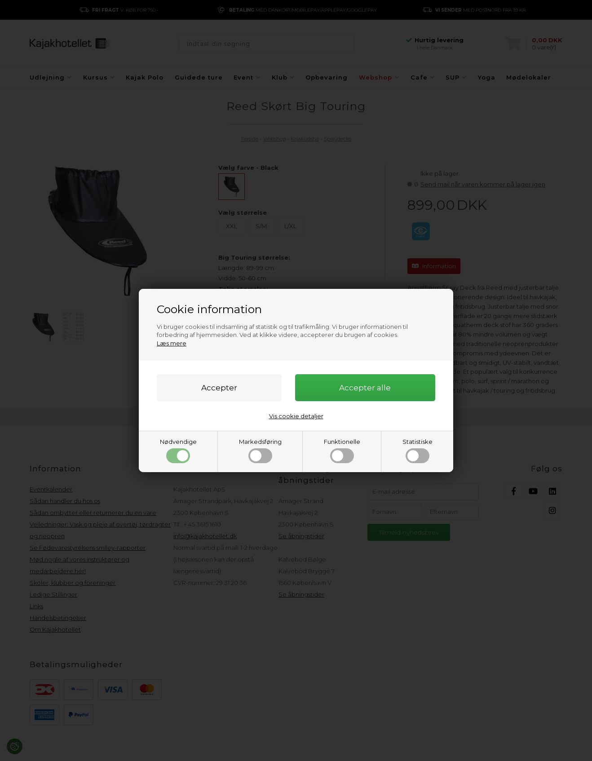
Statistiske (417, 450)
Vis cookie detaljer (296, 416)
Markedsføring (260, 450)
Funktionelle (342, 450)
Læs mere (171, 343)
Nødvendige (178, 450)
